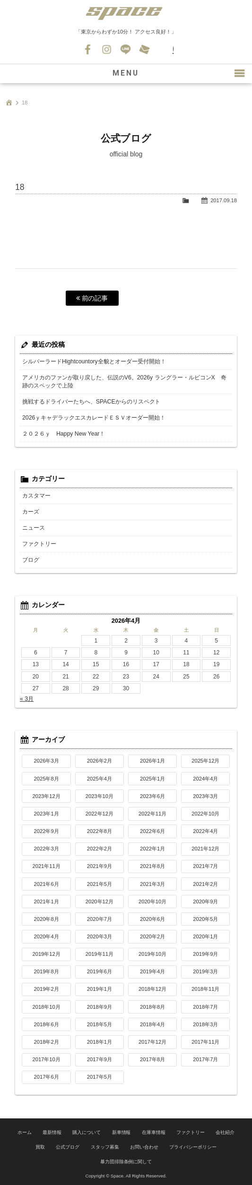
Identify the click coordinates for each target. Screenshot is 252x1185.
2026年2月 (99, 761)
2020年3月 (99, 936)
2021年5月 (99, 884)
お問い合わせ (145, 49)
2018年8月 (152, 1007)
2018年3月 (205, 1024)
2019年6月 (99, 971)
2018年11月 (205, 989)
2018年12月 (152, 989)
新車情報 (121, 1131)
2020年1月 (205, 936)
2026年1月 (152, 761)
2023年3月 (205, 796)
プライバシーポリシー (193, 1145)
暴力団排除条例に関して (126, 1159)
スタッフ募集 (105, 1145)
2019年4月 (152, 971)
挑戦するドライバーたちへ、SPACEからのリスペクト (91, 401)
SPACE (126, 14)
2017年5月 (99, 1077)
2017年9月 (99, 1059)
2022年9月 (46, 831)
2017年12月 (152, 1042)
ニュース (33, 527)
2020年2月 (152, 936)
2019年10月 (152, 954)
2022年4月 (205, 831)
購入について (86, 1131)
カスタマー (36, 495)
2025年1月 (152, 778)
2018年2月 (46, 1042)
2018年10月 (46, 1007)
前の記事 (92, 298)
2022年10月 (205, 813)
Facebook (88, 49)
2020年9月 (205, 901)
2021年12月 (205, 848)
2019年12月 (46, 954)
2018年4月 (152, 1024)
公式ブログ (67, 1145)
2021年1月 (46, 901)
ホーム (24, 1131)
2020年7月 (99, 919)
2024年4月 (205, 778)
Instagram (107, 49)
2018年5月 (99, 1024)
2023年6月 (152, 796)
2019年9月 (205, 954)
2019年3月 (205, 971)
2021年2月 (205, 884)
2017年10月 (46, 1059)
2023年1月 (46, 813)
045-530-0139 (164, 49)
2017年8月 (152, 1059)
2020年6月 (152, 919)
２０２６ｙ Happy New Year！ (63, 433)
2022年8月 (99, 831)
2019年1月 (99, 989)
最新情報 (52, 1131)
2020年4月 (46, 936)
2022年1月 (152, 848)
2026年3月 (46, 761)
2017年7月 (205, 1059)
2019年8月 (46, 971)
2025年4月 (99, 778)
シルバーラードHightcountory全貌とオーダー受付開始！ (93, 361)
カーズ (30, 511)
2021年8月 (152, 866)
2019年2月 (46, 989)
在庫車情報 (153, 1131)
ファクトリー (39, 544)
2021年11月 (46, 866)
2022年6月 (152, 831)
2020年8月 (46, 919)
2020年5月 (205, 919)
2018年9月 (99, 1007)
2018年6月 (46, 1024)
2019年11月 (99, 954)
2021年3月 (152, 884)
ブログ (30, 560)
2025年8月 (46, 778)
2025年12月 (205, 761)
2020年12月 (99, 901)
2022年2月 (99, 848)
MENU (126, 73)
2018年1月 (99, 1042)
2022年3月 (46, 848)
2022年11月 (152, 813)
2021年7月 (205, 866)
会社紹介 (225, 1131)
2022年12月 (99, 813)
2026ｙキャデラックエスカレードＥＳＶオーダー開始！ (93, 417)
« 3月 (27, 699)
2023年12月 (46, 796)
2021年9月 (99, 866)
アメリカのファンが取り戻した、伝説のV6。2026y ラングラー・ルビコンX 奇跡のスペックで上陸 (124, 381)
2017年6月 (46, 1077)
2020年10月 (152, 901)
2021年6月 (46, 884)
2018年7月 (205, 1007)
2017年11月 (205, 1042)
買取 (40, 1145)
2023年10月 (99, 796)
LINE (126, 49)
